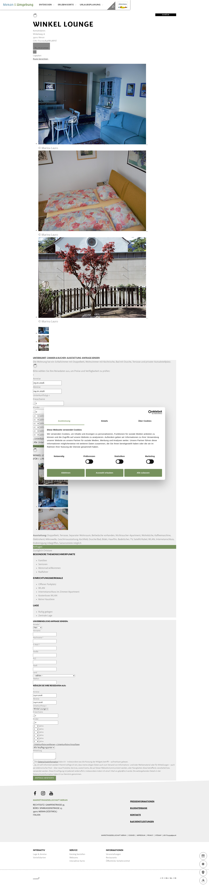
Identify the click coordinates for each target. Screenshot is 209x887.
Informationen (114, 850)
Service (73, 850)
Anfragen (37, 547)
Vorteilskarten (39, 858)
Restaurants (111, 858)
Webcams (73, 858)
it (162, 878)
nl (171, 878)
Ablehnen (65, 473)
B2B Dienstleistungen (142, 822)
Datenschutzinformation (48, 762)
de (158, 878)
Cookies (131, 835)
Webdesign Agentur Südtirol (36, 878)
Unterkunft (39, 358)
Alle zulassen (143, 473)
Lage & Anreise (40, 854)
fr (175, 878)
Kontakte (135, 815)
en (167, 878)
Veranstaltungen (113, 854)
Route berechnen (40, 59)
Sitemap (158, 835)
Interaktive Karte (77, 861)
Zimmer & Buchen (56, 358)
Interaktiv (39, 850)
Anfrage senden (91, 358)
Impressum (141, 835)
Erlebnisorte (67, 5)
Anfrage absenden (44, 778)
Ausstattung (74, 358)
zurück (162, 14)
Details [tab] (104, 421)
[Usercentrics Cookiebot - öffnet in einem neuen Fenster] (150, 412)
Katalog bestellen (77, 854)
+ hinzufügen (68, 745)
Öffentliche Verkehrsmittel (118, 861)
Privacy (150, 835)
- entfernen (44, 745)
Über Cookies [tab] (145, 421)
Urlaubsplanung (91, 5)
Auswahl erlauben (104, 473)
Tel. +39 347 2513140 (41, 48)
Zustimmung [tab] (64, 421)
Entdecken (47, 5)
